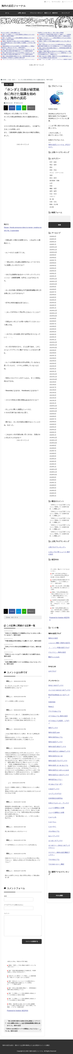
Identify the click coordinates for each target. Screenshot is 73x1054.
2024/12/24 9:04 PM (20, 696)
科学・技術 (53, 162)
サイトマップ (67, 1)
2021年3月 (53, 398)
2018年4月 (53, 490)
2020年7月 (53, 419)
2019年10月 (53, 443)
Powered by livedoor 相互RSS (17, 1010)
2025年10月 (53, 252)
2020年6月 (53, 421)
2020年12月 (53, 406)
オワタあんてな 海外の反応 (58, 716)
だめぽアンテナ (53, 789)
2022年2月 (53, 369)
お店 (51, 183)
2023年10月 (53, 316)
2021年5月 (53, 392)
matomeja (51, 702)
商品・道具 (53, 164)
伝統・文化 (53, 202)
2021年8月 (53, 384)
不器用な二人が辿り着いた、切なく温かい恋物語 (51, 32)
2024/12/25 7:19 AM (20, 802)
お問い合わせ (22, 13)
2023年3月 (53, 334)
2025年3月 (53, 271)
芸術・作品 (53, 170)
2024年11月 (53, 281)
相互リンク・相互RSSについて (51, 14)
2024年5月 (53, 297)
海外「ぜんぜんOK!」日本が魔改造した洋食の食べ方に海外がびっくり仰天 (60, 587)
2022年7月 (53, 355)
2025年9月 (53, 255)
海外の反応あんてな (55, 737)
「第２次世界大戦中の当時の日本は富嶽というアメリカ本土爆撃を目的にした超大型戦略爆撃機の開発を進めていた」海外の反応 (23, 1023)
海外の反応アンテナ (55, 742)
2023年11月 (53, 313)
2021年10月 (53, 379)
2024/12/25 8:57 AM (20, 827)
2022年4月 (53, 363)
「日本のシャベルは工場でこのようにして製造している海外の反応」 (60, 507)
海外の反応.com (54, 732)
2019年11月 (53, 440)
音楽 (51, 186)
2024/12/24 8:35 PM (20, 681)
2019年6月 (53, 453)
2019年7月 (53, 451)
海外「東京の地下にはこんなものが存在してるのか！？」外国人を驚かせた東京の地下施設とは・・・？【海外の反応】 (17, 50)
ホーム (47, 1)
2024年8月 (53, 289)
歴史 (51, 167)
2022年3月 (53, 366)
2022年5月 (53, 361)
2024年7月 (53, 292)
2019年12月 (53, 437)
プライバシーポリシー (36, 13)
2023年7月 (53, 324)
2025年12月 (53, 247)
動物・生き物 (54, 204)
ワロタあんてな (53, 859)
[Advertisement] (36, 70)
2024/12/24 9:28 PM (20, 748)
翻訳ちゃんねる (53, 657)
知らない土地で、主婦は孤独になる (10, 32)
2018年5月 (53, 488)
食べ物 (52, 199)
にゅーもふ (52, 822)
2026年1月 (53, 244)
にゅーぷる (52, 817)
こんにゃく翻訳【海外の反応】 (59, 643)
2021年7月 (53, 387)
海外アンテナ (53, 728)
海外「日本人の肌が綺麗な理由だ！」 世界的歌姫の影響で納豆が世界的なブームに (21, 988)
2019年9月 (53, 445)
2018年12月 (53, 469)
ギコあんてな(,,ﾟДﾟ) (55, 784)
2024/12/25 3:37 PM (20, 840)
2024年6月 (53, 294)
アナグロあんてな (54, 711)
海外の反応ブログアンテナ (57, 761)
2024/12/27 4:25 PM (20, 871)
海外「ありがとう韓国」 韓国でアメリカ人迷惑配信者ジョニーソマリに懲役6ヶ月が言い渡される (54, 56)
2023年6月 (53, 326)
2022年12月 (53, 342)
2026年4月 (53, 236)
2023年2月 (53, 337)
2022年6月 (53, 358)
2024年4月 (53, 300)
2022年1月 (53, 371)
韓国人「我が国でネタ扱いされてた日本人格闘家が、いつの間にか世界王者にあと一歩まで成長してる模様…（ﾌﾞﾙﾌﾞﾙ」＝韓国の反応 (18, 42)
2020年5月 (53, 424)
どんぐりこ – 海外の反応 (57, 652)
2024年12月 (53, 279)
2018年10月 (53, 474)
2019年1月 (53, 466)
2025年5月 (53, 265)
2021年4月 (53, 395)
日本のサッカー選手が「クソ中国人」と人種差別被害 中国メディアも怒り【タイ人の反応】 (21, 976)
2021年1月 (53, 403)
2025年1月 (53, 276)
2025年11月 (53, 249)
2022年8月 (53, 353)
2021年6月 (53, 390)
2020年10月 (53, 411)
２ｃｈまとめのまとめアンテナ (59, 690)
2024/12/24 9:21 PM (20, 729)
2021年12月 (53, 374)
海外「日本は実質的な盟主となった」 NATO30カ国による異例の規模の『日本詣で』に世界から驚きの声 (17, 56)
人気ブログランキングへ (57, 547)
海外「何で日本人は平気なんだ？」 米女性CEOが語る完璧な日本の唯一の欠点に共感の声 (60, 575)
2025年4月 (53, 268)
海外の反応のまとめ (55, 756)
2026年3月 (53, 239)
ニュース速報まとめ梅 (56, 808)
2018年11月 (53, 472)
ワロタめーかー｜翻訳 (56, 864)
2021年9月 (53, 382)
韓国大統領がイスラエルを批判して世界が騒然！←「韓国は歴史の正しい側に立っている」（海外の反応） (17, 46)
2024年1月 (53, 308)
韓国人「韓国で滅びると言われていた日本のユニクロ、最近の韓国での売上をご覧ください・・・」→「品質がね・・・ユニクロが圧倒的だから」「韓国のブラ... (55, 53)
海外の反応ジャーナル (14, 5)
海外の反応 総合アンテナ (57, 746)
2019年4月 (53, 459)
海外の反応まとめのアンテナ (58, 775)
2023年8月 (53, 321)
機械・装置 (53, 188)
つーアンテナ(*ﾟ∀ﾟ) (54, 793)
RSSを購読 (56, 1)
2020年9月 (53, 414)
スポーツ (52, 196)
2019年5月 (53, 456)
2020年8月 (53, 416)
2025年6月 (53, 263)
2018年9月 (53, 477)
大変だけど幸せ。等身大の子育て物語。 (18, 961)
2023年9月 (53, 318)
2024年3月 (53, 302)
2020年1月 (53, 435)
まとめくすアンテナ (55, 840)
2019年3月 (53, 461)
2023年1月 (53, 339)
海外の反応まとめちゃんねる (58, 770)
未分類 (52, 207)
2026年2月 (53, 241)
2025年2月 (53, 273)
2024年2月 (53, 305)
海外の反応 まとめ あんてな (58, 765)
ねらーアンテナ (53, 836)
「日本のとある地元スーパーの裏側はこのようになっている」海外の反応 (21, 1030)
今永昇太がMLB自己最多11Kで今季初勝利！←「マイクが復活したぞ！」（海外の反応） (60, 581)
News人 (51, 706)
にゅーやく (52, 826)
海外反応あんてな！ (55, 779)
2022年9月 (53, 350)
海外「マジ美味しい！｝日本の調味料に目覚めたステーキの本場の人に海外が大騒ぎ (21, 994)
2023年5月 (53, 329)
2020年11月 (53, 408)
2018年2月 (53, 496)
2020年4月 (53, 427)
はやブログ (52, 671)
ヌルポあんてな (53, 831)
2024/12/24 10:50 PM (18, 782)
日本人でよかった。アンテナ (58, 803)
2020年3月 (53, 429)
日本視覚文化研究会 (55, 798)
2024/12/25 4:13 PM (20, 853)
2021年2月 (53, 400)
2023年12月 (53, 310)
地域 (51, 175)
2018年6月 (53, 485)
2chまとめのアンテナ (56, 685)
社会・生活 (11, 617)
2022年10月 (53, 347)
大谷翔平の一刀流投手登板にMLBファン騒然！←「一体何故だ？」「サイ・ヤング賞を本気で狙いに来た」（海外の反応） (54, 35)
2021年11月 (53, 376)
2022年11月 (53, 345)
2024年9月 (53, 286)
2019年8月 (53, 448)
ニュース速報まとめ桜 (56, 812)
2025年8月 (53, 257)
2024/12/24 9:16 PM (20, 710)
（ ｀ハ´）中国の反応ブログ (58, 647)
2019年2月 (53, 464)
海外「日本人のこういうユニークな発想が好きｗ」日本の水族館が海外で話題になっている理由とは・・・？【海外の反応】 (55, 45)
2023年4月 (53, 331)
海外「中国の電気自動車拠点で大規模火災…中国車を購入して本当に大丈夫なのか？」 (21, 971)
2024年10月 (53, 284)
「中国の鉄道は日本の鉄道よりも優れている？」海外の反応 (22, 641)
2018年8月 (53, 480)
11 (16, 617)
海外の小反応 (53, 638)
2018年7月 (53, 482)
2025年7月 (53, 260)
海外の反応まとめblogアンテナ (59, 751)
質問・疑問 (53, 191)
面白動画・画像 (54, 180)
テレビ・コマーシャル (56, 172)
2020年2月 (53, 432)
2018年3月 (53, 493)
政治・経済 (53, 178)
